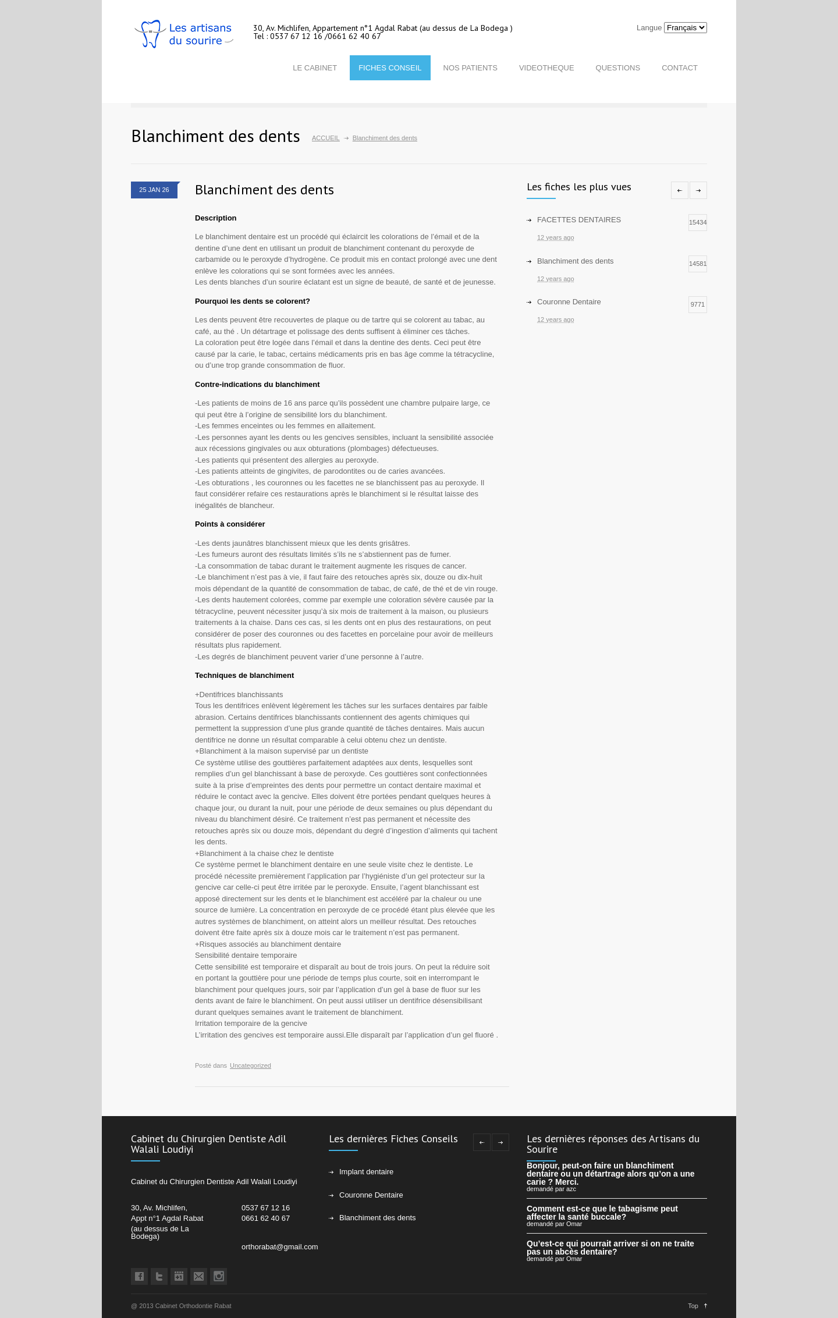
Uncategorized (250, 1065)
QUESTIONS (618, 67)
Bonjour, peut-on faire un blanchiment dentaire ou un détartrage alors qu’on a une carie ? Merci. (611, 1173)
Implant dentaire (366, 1171)
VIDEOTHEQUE (546, 67)
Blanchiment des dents (264, 189)
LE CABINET (315, 67)
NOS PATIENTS (470, 67)
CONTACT (680, 67)
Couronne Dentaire (371, 1195)
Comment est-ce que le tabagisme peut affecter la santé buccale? (602, 1213)
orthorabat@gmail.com (280, 1246)
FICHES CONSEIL (389, 67)
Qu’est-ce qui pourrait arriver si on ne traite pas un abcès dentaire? (610, 1247)
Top (693, 1305)
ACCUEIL (326, 137)
